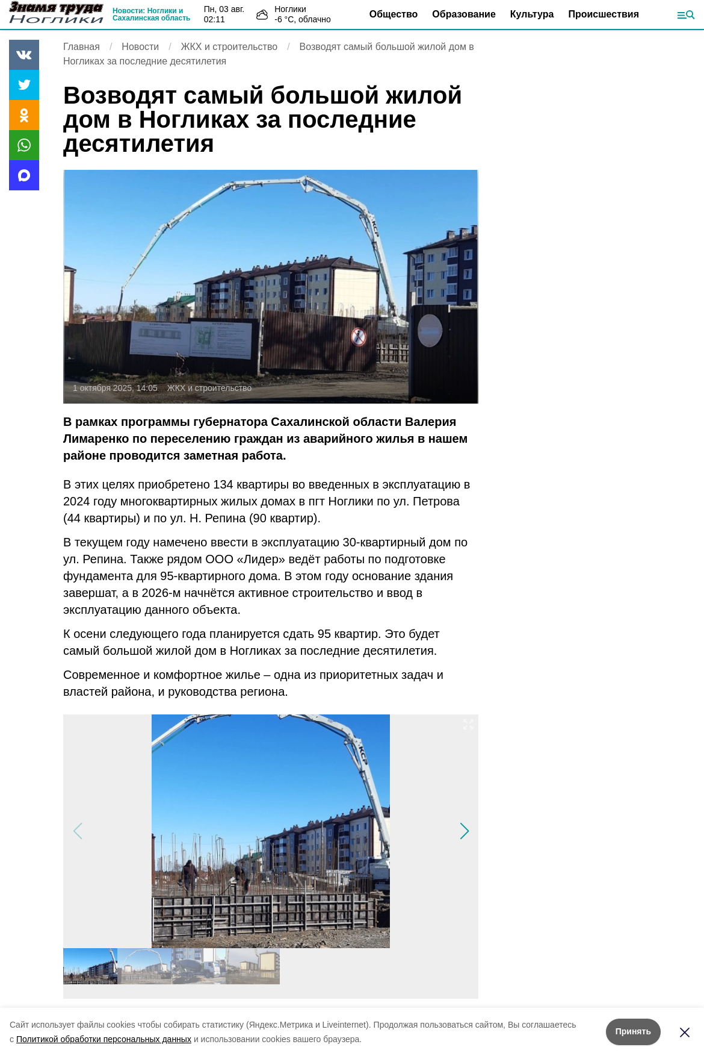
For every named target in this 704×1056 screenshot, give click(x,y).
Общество (393, 14)
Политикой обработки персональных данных (103, 1039)
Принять (633, 1031)
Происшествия (603, 14)
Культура (532, 14)
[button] (464, 831)
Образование (463, 14)
